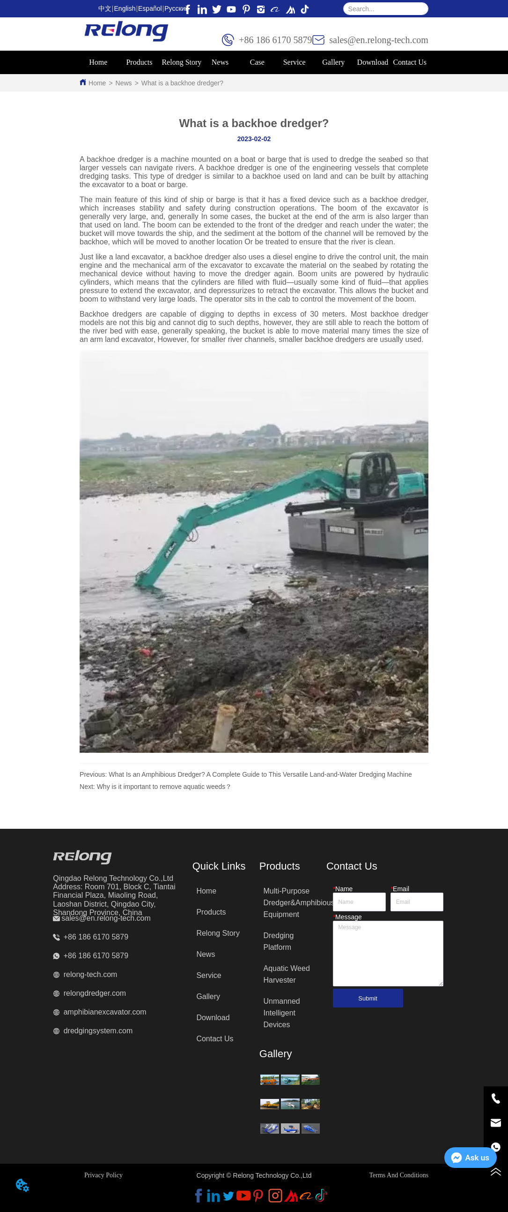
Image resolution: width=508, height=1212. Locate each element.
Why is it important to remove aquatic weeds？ (164, 786)
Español (150, 8)
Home (97, 83)
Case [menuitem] (257, 62)
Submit (367, 998)
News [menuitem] (220, 62)
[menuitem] (139, 62)
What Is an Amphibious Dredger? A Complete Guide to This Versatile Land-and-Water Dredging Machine (260, 774)
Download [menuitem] (373, 62)
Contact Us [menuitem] (410, 62)
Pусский (176, 8)
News (124, 83)
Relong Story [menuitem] (181, 62)
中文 (104, 8)
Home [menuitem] (98, 62)
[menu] (254, 62)
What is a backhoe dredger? (182, 83)
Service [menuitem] (294, 62)
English (125, 8)
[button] (139, 62)
